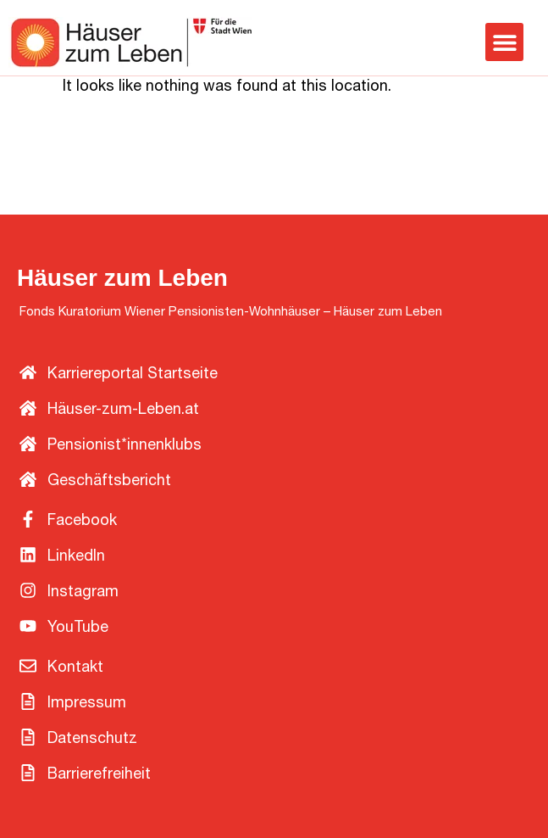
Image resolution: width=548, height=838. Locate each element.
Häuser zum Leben (122, 278)
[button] (504, 42)
